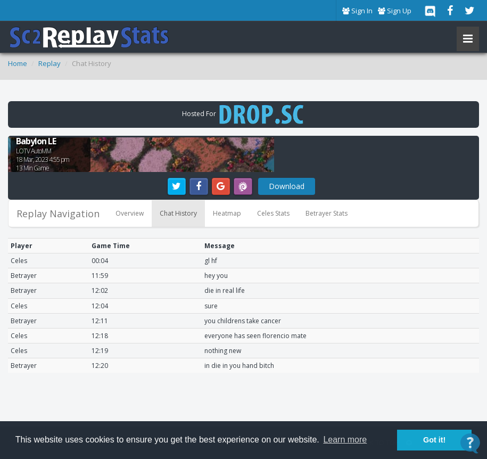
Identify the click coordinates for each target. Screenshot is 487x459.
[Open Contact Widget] (470, 443)
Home (17, 63)
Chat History (178, 213)
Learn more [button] (345, 439)
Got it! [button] (434, 440)
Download (286, 186)
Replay (49, 63)
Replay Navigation (58, 213)
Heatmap (227, 213)
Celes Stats (273, 213)
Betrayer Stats (327, 213)
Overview (129, 213)
